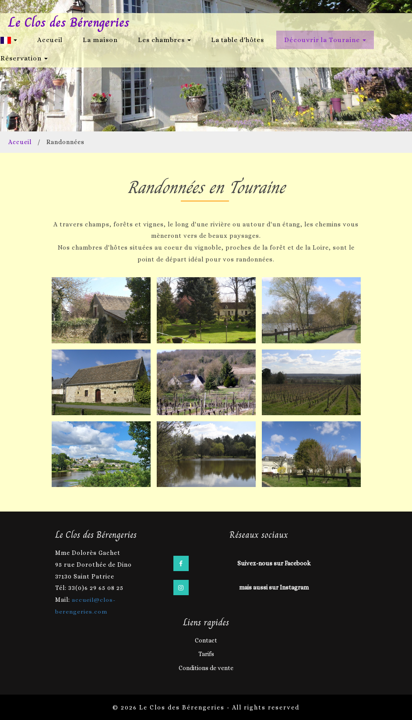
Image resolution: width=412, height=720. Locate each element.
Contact (206, 639)
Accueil (50, 40)
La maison (100, 40)
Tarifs (206, 653)
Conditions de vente (206, 667)
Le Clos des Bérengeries (70, 22)
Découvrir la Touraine (325, 40)
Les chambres (164, 40)
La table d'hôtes (237, 40)
